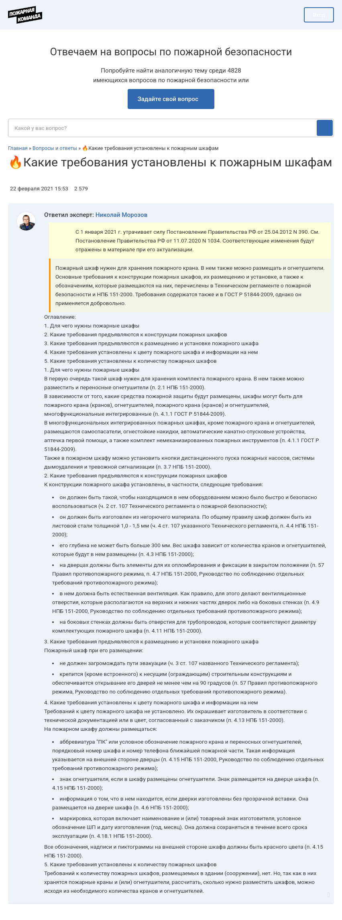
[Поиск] (325, 128)
